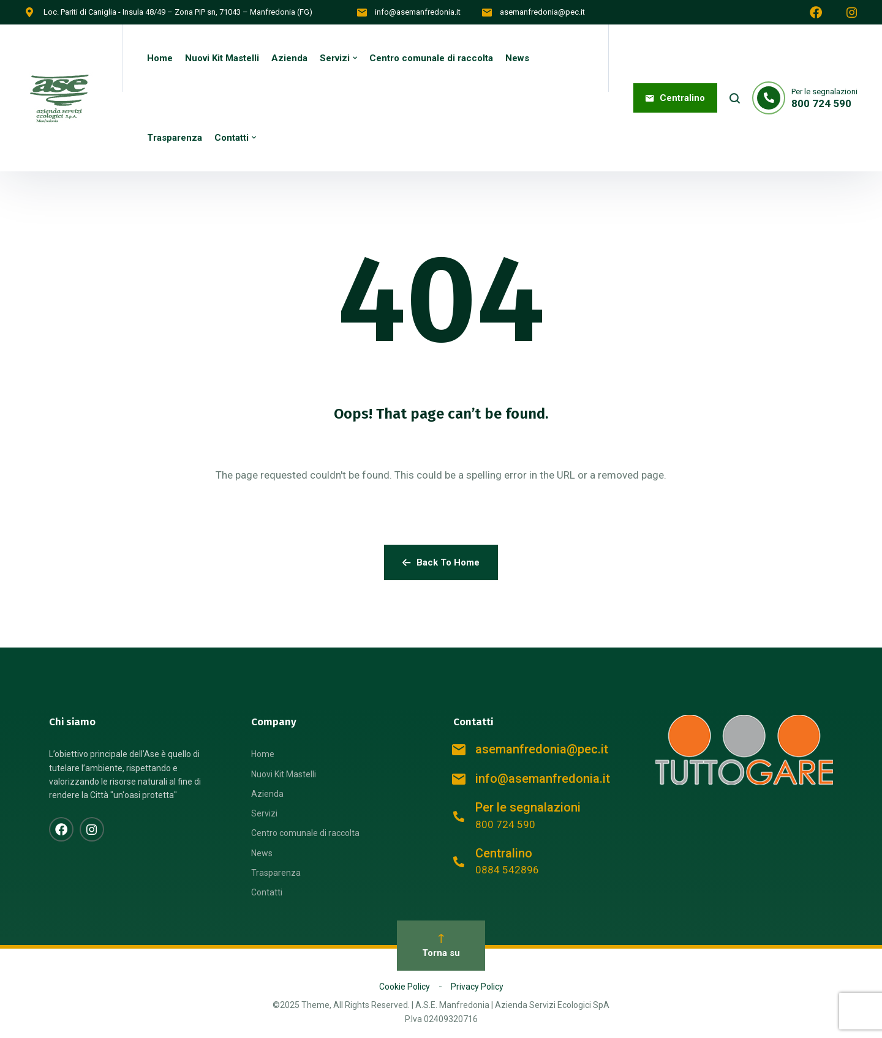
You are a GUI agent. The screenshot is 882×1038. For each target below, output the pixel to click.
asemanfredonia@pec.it (542, 12)
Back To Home (441, 562)
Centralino (503, 853)
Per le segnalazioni (528, 807)
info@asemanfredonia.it (418, 12)
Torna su (441, 946)
